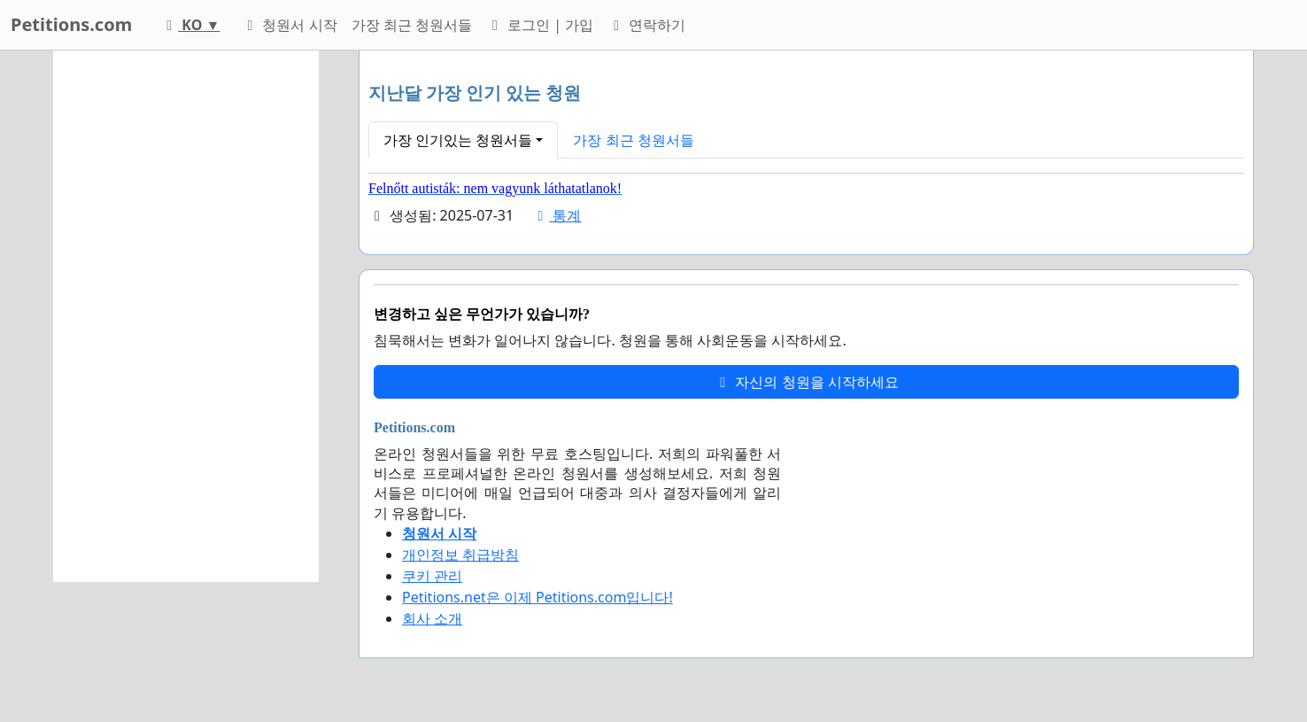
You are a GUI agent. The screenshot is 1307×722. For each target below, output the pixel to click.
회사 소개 (432, 618)
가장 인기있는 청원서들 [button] (457, 140)
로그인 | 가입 (539, 25)
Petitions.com (71, 24)
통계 (556, 215)
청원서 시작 (288, 25)
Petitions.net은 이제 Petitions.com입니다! (537, 597)
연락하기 (646, 25)
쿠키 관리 (432, 576)
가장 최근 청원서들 (412, 25)
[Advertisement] (186, 316)
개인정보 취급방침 (460, 554)
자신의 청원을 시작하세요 (806, 382)
